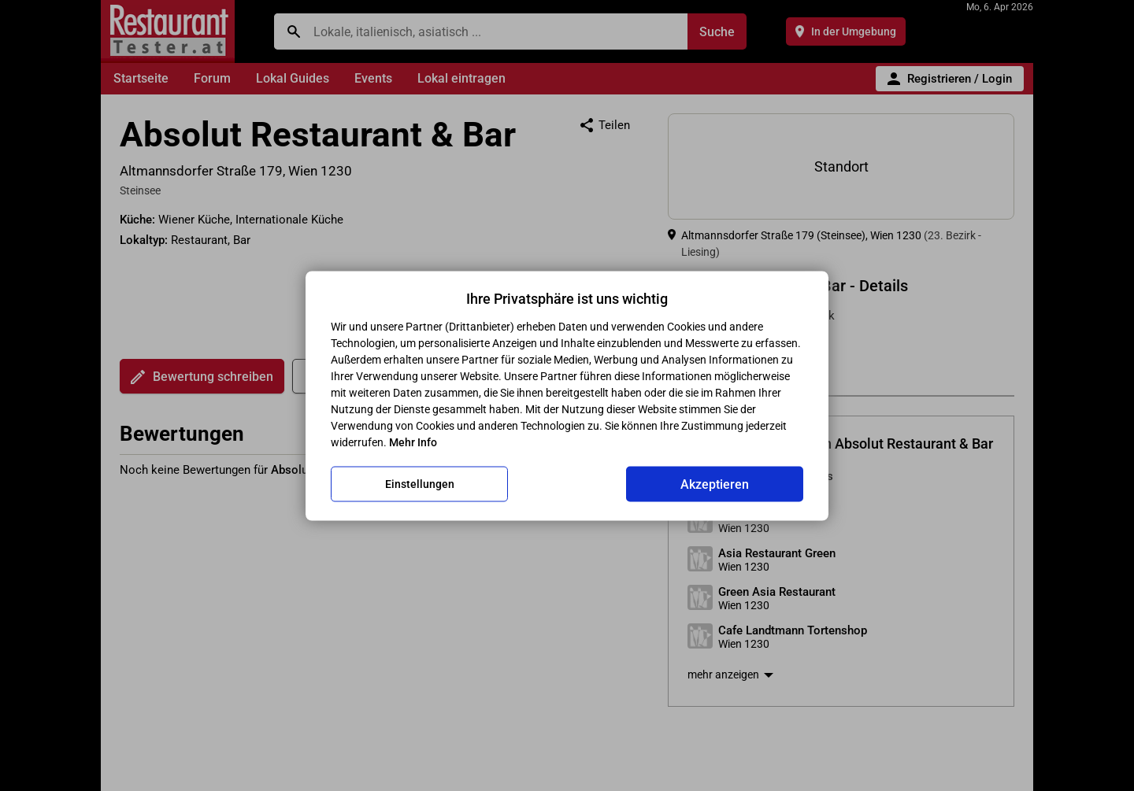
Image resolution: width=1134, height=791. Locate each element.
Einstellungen (419, 484)
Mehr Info (413, 441)
